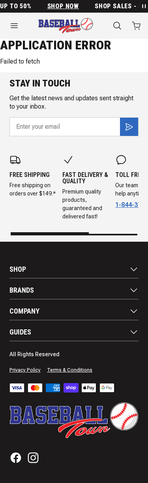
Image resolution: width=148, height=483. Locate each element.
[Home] (66, 25)
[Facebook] (15, 457)
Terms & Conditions (69, 370)
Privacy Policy (25, 370)
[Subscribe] (129, 127)
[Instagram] (33, 457)
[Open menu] (14, 25)
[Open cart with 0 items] (136, 25)
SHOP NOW (66, 6)
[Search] (117, 25)
